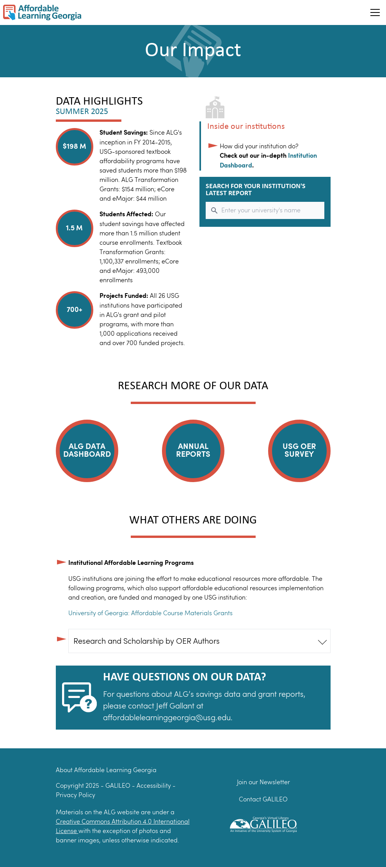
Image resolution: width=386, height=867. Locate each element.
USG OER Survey (299, 451)
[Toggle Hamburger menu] (375, 12)
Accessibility (155, 785)
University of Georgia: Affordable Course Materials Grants (150, 613)
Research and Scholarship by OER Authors (146, 641)
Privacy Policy (75, 795)
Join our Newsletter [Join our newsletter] (263, 782)
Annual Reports (193, 451)
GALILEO (118, 785)
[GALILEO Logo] (263, 823)
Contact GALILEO (263, 799)
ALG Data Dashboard (87, 451)
